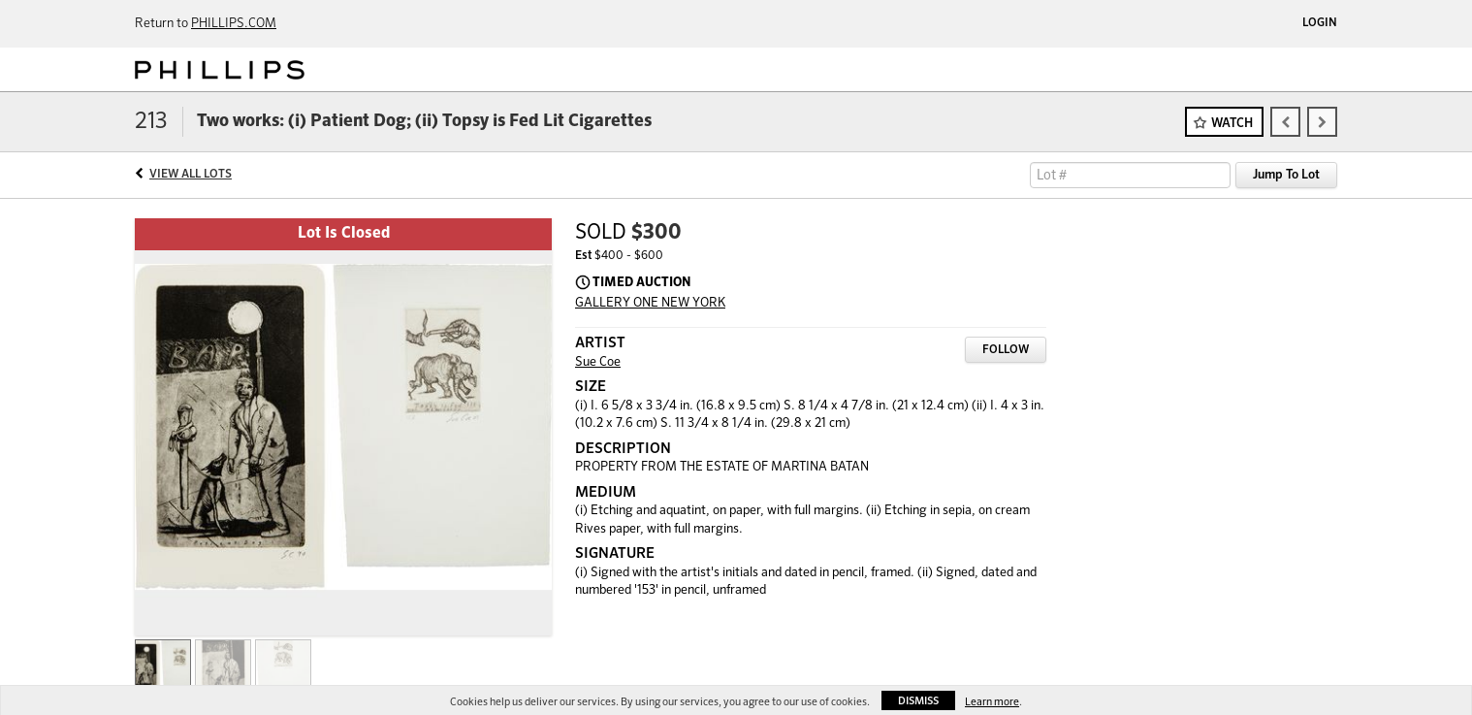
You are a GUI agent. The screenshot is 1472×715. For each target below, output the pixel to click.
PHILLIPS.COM (233, 23)
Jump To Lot (1286, 175)
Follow (1005, 350)
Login (1319, 23)
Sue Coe (598, 362)
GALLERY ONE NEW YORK (650, 303)
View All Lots (190, 174)
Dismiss (918, 701)
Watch (1232, 123)
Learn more (992, 702)
